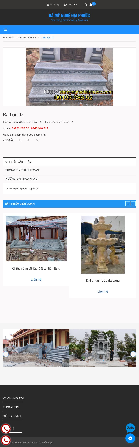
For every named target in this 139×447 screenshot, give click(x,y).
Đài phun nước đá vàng (103, 280)
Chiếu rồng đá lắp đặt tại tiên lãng (36, 268)
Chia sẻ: (8, 140)
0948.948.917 (39, 128)
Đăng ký (53, 4)
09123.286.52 (20, 128)
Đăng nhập (71, 4)
